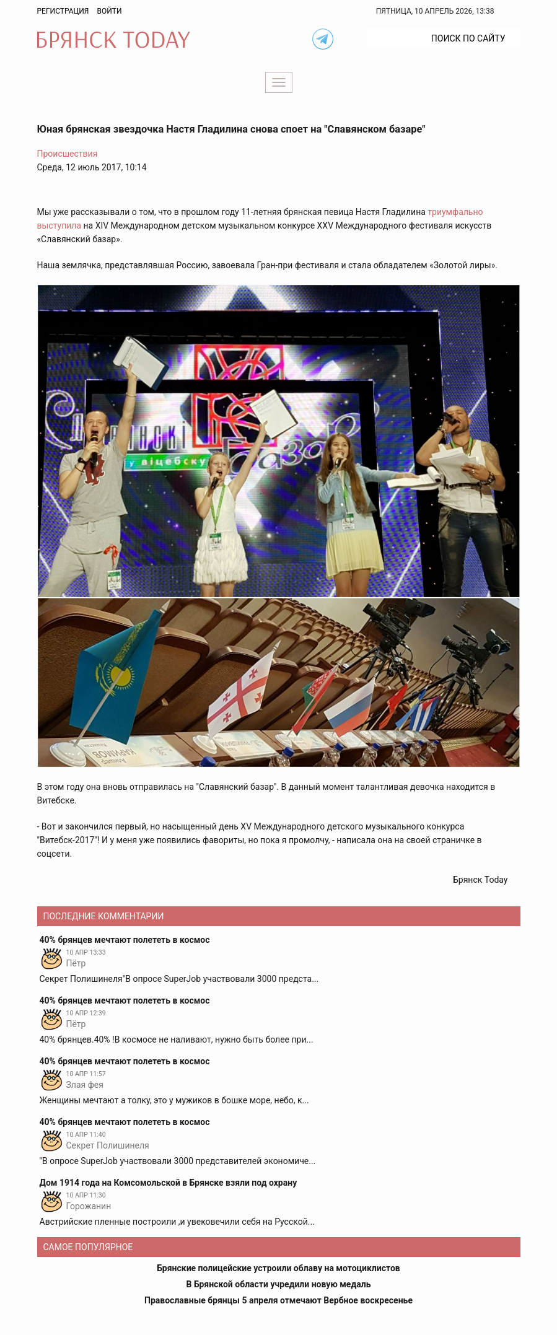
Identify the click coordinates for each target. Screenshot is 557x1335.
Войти (109, 11)
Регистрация (63, 11)
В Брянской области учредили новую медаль (278, 1284)
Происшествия (67, 154)
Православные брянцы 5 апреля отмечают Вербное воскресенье (278, 1300)
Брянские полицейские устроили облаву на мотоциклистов (278, 1268)
